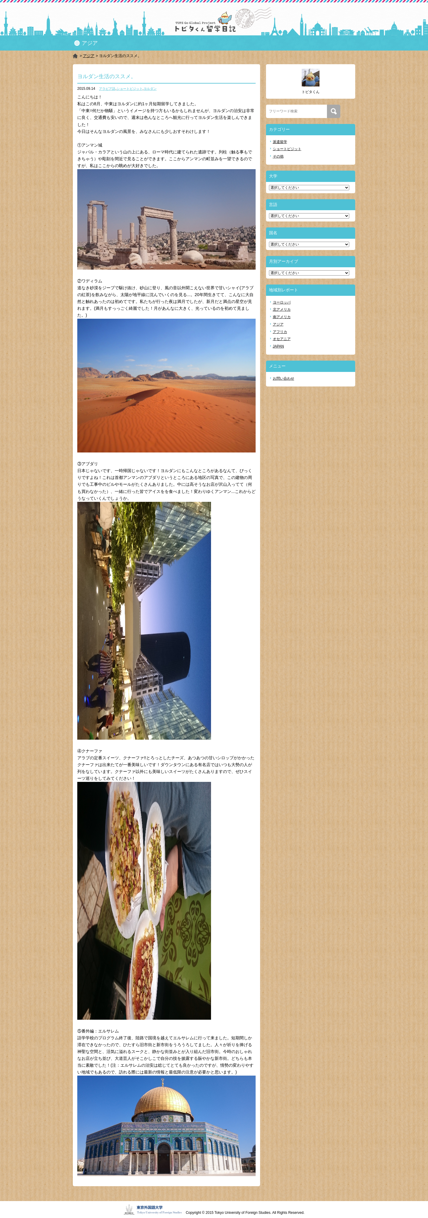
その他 (278, 156)
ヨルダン (150, 88)
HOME (75, 56)
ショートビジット (130, 88)
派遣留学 (280, 142)
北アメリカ (282, 309)
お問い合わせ (283, 378)
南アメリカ (282, 317)
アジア (89, 56)
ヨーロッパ (282, 302)
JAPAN (278, 346)
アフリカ (280, 332)
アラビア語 (107, 88)
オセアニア (282, 339)
